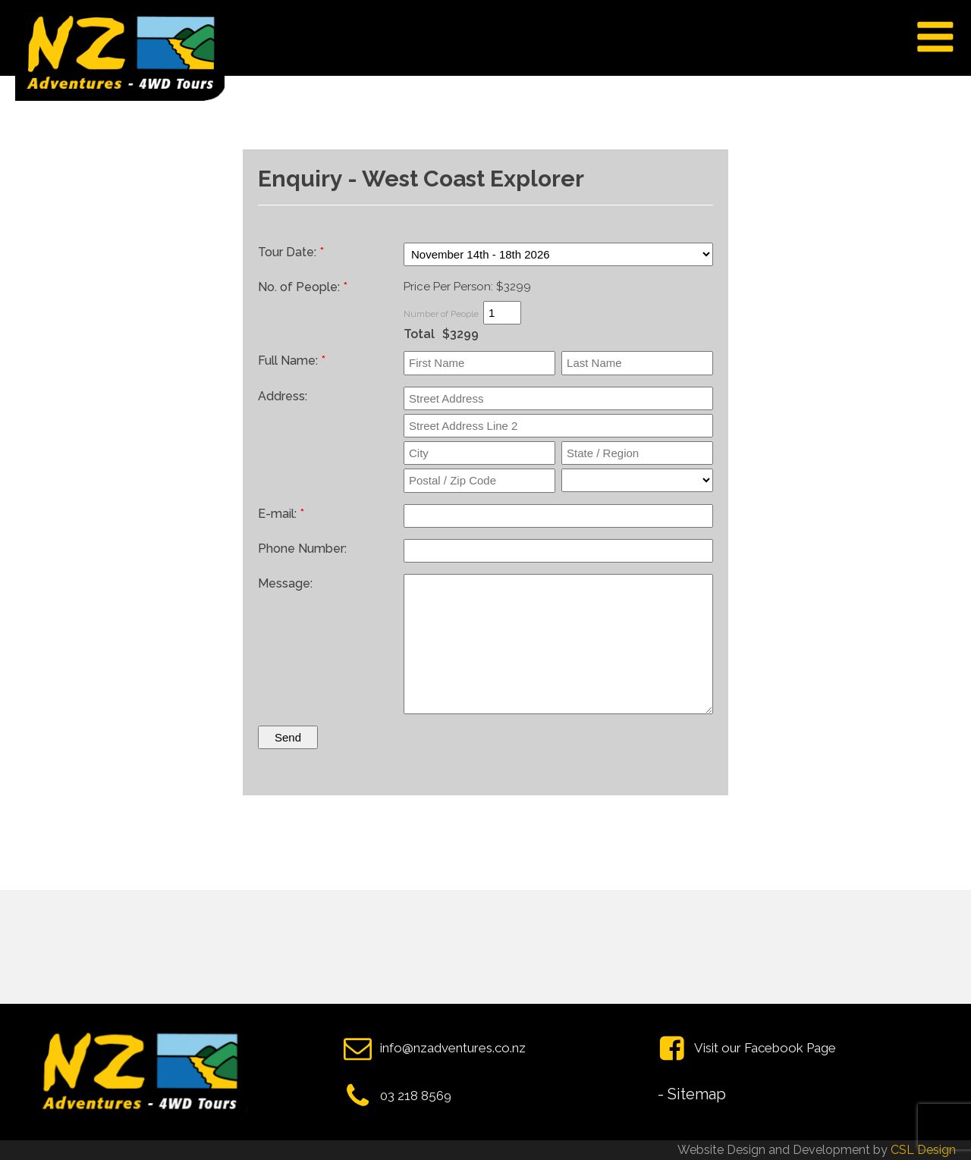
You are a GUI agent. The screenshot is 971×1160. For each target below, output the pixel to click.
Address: (282, 396)
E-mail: (281, 513)
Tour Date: (291, 252)
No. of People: (302, 287)
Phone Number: (302, 548)
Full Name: (291, 360)
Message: (285, 583)
